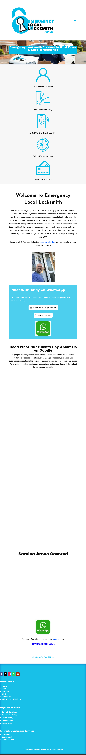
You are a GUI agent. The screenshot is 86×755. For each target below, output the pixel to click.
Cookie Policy (7, 720)
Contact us (6, 697)
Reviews (5, 691)
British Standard (8, 723)
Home (4, 686)
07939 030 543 (44, 315)
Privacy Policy (7, 718)
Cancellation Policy (9, 715)
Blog (4, 694)
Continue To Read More (43, 657)
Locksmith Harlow (47, 242)
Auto (4, 689)
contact (56, 639)
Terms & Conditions (9, 712)
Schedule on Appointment (44, 307)
